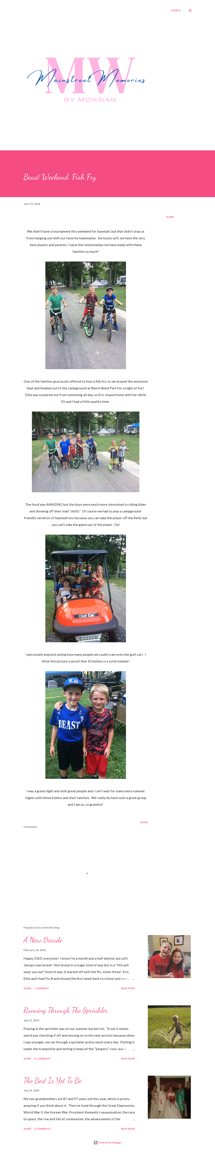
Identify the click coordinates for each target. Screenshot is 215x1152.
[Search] (176, 10)
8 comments (42, 1058)
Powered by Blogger (107, 1142)
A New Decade (43, 940)
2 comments (42, 1128)
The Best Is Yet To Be (53, 1080)
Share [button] (170, 216)
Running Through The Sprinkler (66, 1010)
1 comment (41, 988)
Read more (128, 988)
